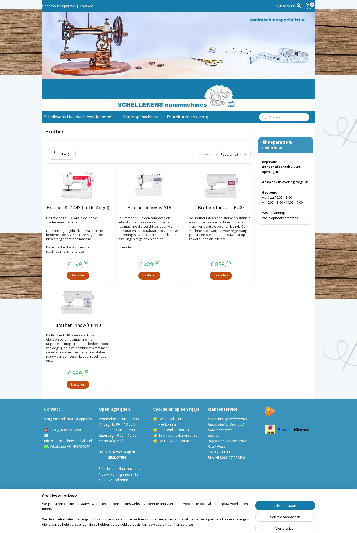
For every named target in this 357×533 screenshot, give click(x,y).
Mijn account (289, 6)
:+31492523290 (78, 446)
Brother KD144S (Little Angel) (78, 207)
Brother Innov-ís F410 (78, 325)
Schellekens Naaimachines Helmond (80, 117)
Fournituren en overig (190, 117)
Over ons (87, 6)
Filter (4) (61, 154)
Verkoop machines (143, 117)
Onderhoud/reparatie (58, 6)
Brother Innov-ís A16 (149, 207)
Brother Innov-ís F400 (221, 207)
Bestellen (78, 275)
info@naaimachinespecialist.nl (68, 440)
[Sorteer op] (233, 154)
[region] (145, 514)
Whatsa (56, 446)
